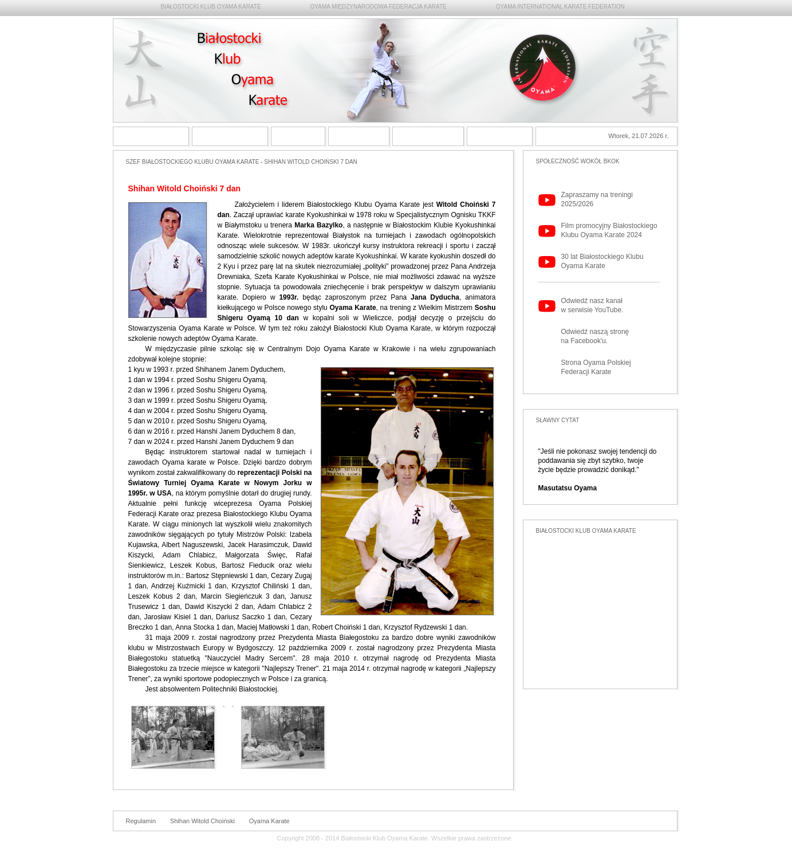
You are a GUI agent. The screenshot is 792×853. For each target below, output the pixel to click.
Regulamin (141, 820)
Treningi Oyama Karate (359, 136)
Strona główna (150, 136)
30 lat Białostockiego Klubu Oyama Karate (602, 261)
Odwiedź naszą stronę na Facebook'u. (595, 336)
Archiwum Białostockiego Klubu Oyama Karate (428, 136)
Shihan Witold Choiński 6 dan (298, 136)
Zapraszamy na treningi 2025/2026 (597, 199)
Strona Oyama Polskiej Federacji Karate (596, 367)
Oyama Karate (269, 820)
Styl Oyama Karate (229, 136)
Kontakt (499, 136)
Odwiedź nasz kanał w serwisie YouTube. (592, 305)
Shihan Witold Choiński (202, 820)
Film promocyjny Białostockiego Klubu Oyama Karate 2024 (609, 230)
